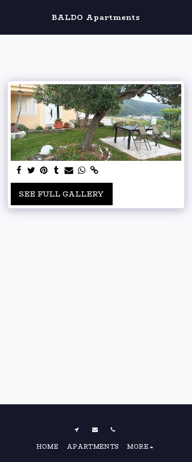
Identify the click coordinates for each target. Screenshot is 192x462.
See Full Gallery (61, 194)
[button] (11, 16)
